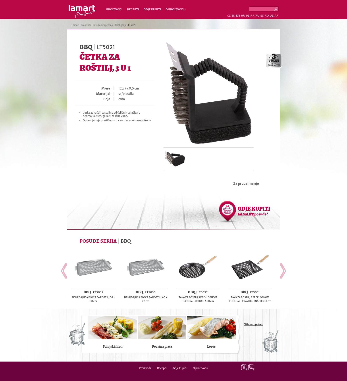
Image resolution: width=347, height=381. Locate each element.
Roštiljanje (120, 25)
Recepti (133, 9)
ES (262, 15)
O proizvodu (175, 9)
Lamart (82, 11)
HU (243, 15)
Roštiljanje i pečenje (103, 25)
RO (267, 15)
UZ (272, 15)
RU (257, 15)
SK (233, 15)
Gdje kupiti (152, 9)
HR (252, 15)
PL (247, 15)
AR (276, 15)
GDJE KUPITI (254, 211)
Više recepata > (253, 324)
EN (238, 15)
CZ (229, 15)
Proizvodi (114, 9)
